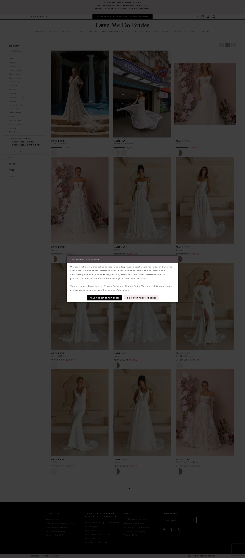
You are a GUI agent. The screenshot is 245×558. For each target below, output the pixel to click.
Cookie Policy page (118, 289)
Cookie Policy (132, 286)
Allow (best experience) (104, 298)
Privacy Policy (111, 286)
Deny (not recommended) (141, 298)
